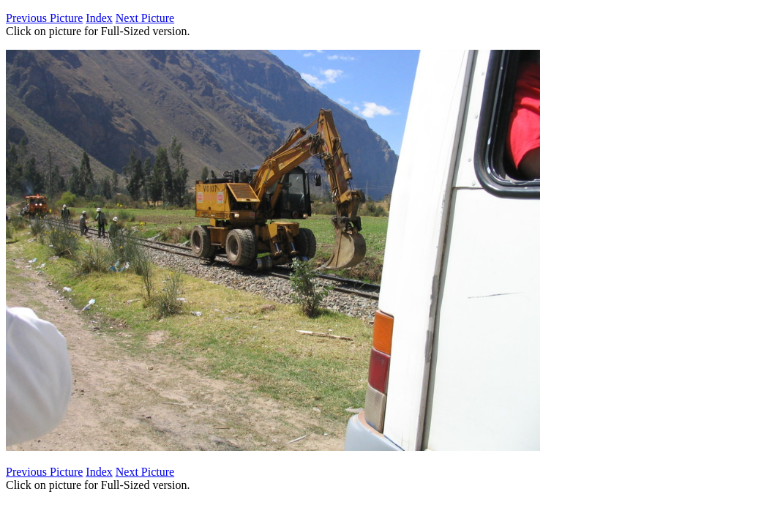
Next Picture (145, 18)
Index (99, 18)
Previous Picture (44, 18)
